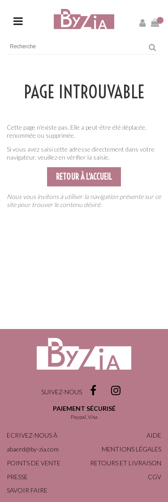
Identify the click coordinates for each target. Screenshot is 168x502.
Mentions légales (131, 449)
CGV (154, 477)
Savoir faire (27, 490)
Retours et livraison (125, 463)
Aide (153, 435)
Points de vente (33, 463)
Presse (17, 477)
